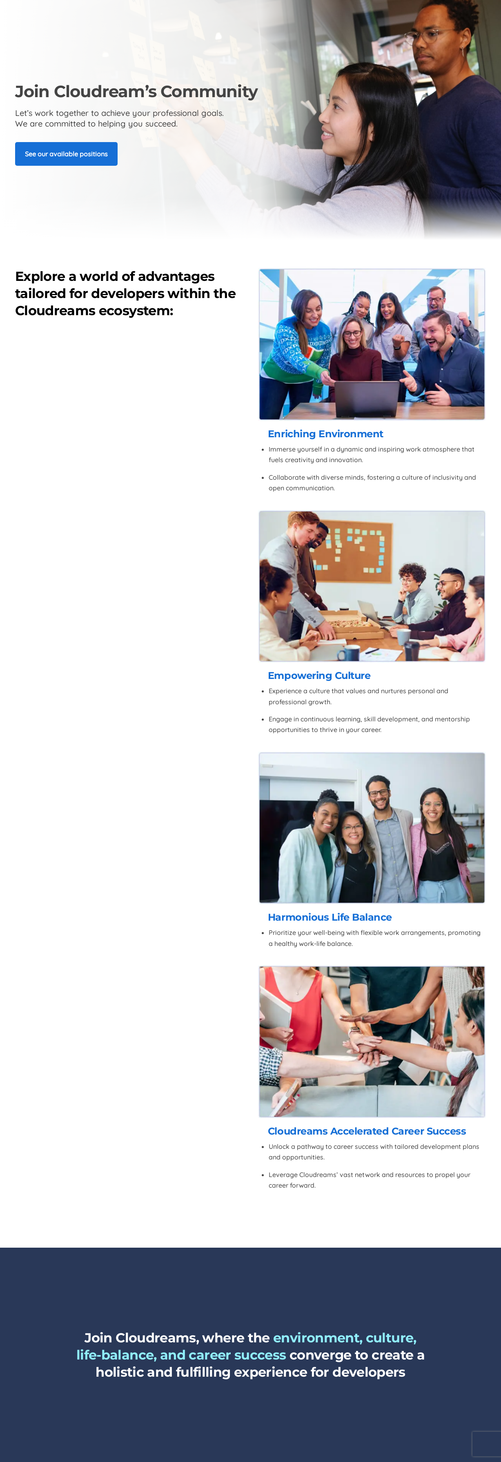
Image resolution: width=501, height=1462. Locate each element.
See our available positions (66, 154)
